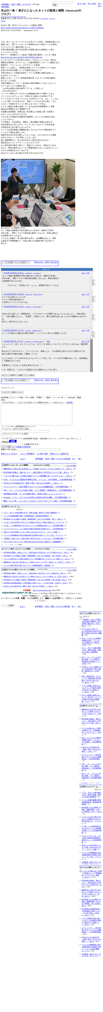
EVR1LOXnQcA (37, 294)
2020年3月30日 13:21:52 (13, 341)
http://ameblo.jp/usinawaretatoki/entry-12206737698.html (22, 28)
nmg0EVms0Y (28, 294)
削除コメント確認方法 (59, 458)
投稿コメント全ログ (9, 458)
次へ (100, 4)
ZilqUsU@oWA (36, 306)
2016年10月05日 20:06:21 (14, 273)
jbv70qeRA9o (36, 273)
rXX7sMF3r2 (28, 306)
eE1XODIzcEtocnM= (38, 341)
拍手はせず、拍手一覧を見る (46, 262)
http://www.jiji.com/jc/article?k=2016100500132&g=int (21, 57)
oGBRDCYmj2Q (36, 330)
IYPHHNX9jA (28, 273)
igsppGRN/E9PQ (44, 18)
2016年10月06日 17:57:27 (14, 330)
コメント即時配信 (27, 458)
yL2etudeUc (28, 330)
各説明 (69, 402)
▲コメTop (81, 4)
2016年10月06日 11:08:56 (14, 294)
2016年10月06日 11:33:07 (14, 307)
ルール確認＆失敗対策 (21, 451)
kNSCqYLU (52, 18)
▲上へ (23, 463)
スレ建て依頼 (42, 458)
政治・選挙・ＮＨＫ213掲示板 (58, 463)
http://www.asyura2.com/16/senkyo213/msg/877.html (13, 16)
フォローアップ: (7, 388)
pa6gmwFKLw (27, 341)
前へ (100, 6)
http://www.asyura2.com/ (42, 594)
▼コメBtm (92, 4)
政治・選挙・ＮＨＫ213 (21, 4)
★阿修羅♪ (5, 4)
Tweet (3, 21)
